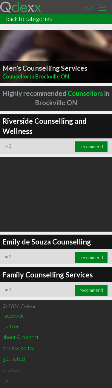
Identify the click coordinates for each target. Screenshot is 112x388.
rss (5, 380)
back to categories (29, 18)
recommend (91, 146)
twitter (10, 326)
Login (87, 7)
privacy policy (18, 348)
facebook (13, 315)
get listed (13, 358)
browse (11, 369)
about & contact (20, 337)
